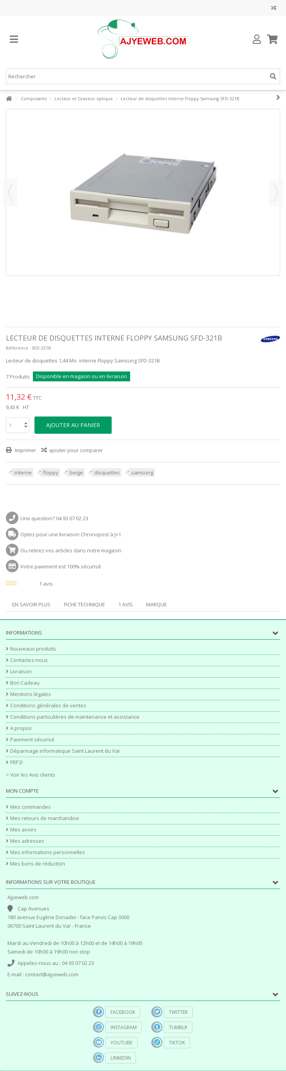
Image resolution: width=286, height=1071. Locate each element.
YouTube (121, 1042)
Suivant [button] (276, 192)
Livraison (21, 671)
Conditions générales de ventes (48, 705)
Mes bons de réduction (37, 863)
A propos (21, 728)
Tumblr (178, 1027)
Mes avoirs (23, 829)
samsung (142, 472)
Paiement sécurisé (32, 739)
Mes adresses (27, 841)
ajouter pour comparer (76, 450)
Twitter (178, 1012)
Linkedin (120, 1058)
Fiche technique (84, 604)
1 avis (125, 604)
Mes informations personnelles (47, 852)
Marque (156, 604)
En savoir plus (31, 604)
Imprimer (25, 450)
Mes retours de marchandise (44, 818)
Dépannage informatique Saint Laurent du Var (65, 751)
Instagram (123, 1027)
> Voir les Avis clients (30, 774)
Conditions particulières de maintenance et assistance (74, 717)
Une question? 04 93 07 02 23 (54, 518)
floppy (50, 472)
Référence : (18, 348)
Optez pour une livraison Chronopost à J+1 (70, 534)
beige (76, 472)
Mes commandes (30, 807)
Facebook (122, 1012)
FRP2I (16, 762)
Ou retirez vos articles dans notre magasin (70, 550)
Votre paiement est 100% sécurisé (60, 566)
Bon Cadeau (25, 683)
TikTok (177, 1042)
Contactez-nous (29, 660)
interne (23, 472)
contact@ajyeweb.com (51, 974)
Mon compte (22, 790)
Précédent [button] (10, 192)
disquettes (107, 472)
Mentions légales (30, 694)
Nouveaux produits (33, 648)
